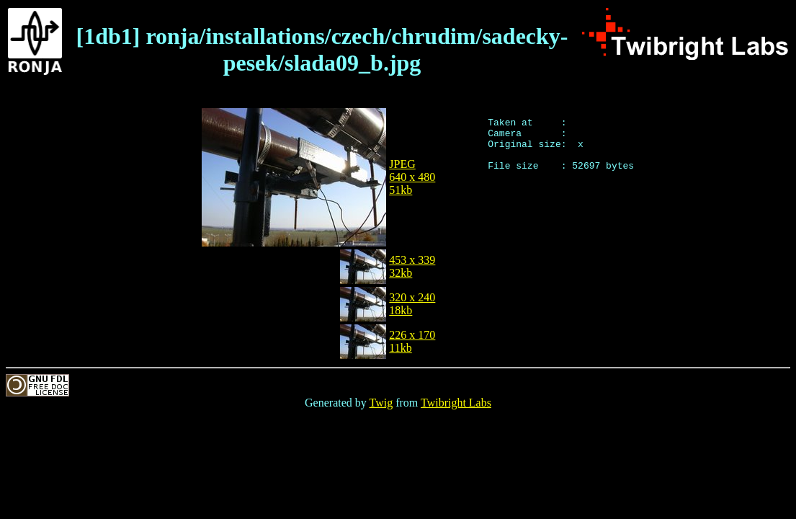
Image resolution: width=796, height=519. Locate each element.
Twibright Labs (456, 402)
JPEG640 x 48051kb (412, 177)
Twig (381, 402)
